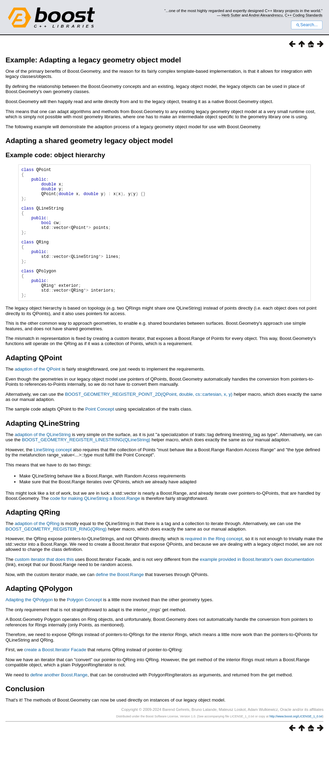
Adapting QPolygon (39, 616)
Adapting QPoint (34, 386)
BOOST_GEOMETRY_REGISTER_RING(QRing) (56, 557)
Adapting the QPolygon (29, 627)
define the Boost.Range (120, 602)
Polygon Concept (84, 627)
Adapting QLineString (43, 451)
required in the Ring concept (214, 566)
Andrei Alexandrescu (266, 15)
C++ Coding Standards (303, 15)
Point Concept (99, 437)
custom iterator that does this (44, 587)
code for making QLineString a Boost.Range (95, 526)
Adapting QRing (33, 540)
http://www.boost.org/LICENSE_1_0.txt (295, 744)
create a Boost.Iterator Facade (55, 677)
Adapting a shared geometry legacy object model (89, 140)
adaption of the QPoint (38, 397)
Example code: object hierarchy (55, 155)
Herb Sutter (231, 15)
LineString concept (53, 477)
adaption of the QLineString (43, 462)
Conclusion (25, 716)
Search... (307, 24)
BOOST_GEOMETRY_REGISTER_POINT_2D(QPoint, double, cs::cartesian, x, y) (148, 422)
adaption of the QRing (37, 551)
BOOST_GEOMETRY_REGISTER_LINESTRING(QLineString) (86, 467)
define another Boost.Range (59, 702)
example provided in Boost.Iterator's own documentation (257, 587)
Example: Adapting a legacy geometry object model (93, 60)
